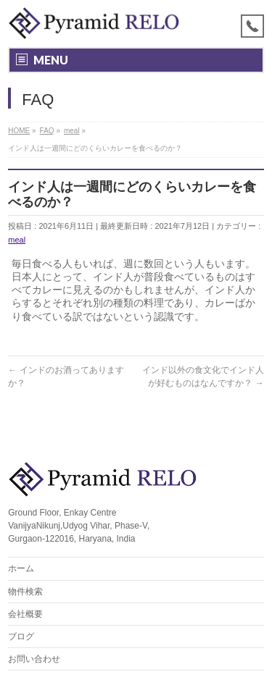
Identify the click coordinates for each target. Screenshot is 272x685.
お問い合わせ (34, 659)
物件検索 (25, 592)
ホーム (21, 568)
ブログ (21, 636)
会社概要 (25, 614)
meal (16, 239)
